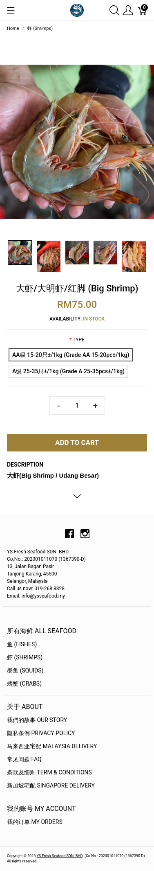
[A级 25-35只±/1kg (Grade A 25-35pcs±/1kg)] (68, 371)
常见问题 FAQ (24, 759)
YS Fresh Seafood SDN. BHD (59, 856)
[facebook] (69, 536)
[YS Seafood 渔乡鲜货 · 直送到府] (76, 10)
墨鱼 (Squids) (25, 670)
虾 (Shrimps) (24, 657)
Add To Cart (77, 442)
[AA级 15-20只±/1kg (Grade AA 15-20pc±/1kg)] (71, 354)
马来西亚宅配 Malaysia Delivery (52, 746)
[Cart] (142, 10)
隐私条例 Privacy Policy (41, 733)
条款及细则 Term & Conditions (49, 772)
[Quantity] (77, 405)
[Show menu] (11, 10)
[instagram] (85, 536)
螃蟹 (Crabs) (24, 683)
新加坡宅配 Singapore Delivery (51, 785)
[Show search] (114, 10)
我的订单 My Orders (34, 822)
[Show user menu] (128, 10)
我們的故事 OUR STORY (37, 720)
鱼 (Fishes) (22, 644)
